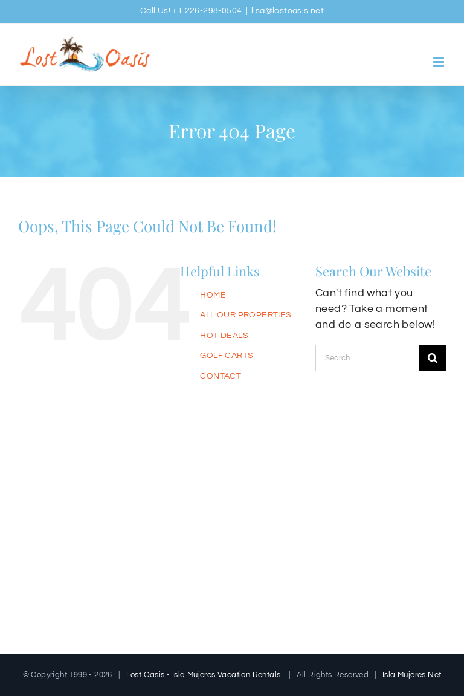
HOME (213, 295)
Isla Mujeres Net (411, 675)
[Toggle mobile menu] (439, 62)
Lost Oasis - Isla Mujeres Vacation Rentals (203, 675)
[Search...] (367, 358)
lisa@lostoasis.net (287, 11)
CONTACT (220, 376)
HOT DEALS (224, 335)
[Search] (432, 358)
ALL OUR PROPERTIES (245, 315)
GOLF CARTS (226, 355)
